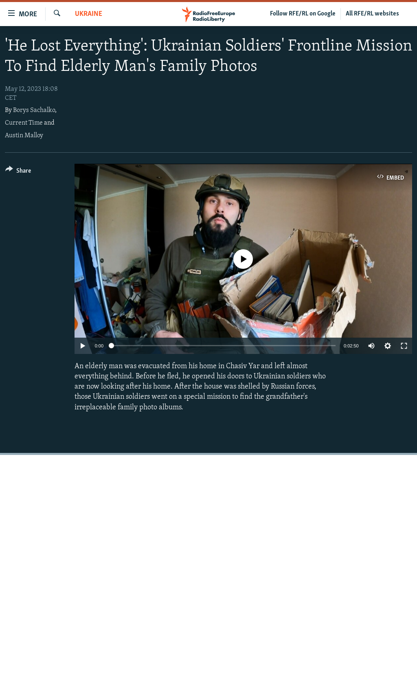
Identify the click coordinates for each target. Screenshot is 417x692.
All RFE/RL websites (372, 14)
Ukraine (88, 14)
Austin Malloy (24, 135)
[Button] (18, 172)
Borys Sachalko (34, 110)
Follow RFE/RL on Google (303, 14)
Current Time (24, 123)
